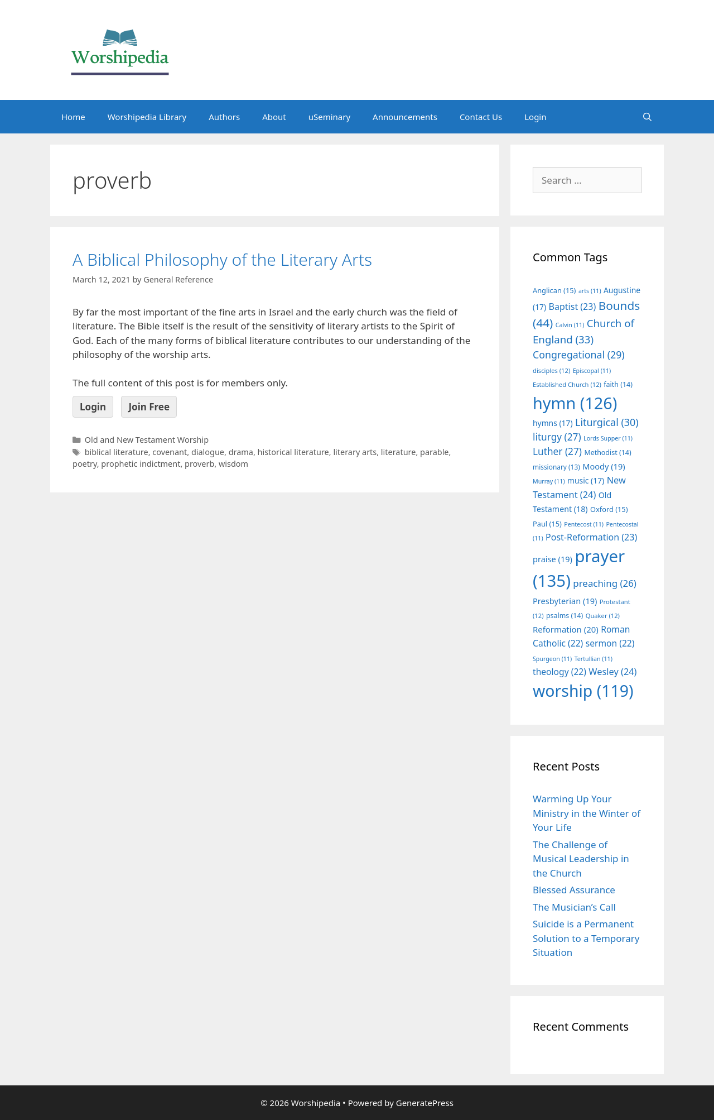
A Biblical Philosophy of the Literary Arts (222, 259)
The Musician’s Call (574, 907)
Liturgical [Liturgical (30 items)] (607, 422)
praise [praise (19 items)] (552, 558)
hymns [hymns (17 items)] (553, 423)
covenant (169, 452)
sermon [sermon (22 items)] (610, 643)
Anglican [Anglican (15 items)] (554, 290)
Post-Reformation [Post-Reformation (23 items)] (591, 537)
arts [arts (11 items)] (589, 291)
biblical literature (116, 452)
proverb (199, 463)
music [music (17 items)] (585, 480)
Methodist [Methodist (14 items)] (607, 452)
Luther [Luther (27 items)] (557, 451)
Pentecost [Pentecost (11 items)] (584, 524)
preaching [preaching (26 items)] (604, 583)
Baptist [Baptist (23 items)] (572, 306)
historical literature (293, 452)
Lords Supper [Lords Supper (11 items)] (608, 438)
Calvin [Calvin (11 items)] (570, 325)
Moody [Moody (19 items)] (603, 466)
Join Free (149, 406)
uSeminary (329, 116)
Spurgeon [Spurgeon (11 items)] (552, 659)
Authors (224, 116)
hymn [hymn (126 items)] (575, 403)
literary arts (355, 452)
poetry (85, 463)
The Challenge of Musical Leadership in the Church (581, 858)
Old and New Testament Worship (147, 439)
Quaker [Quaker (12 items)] (603, 615)
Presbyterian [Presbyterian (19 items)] (565, 600)
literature (398, 452)
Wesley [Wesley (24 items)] (612, 672)
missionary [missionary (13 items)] (556, 466)
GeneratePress (425, 1102)
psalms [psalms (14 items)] (564, 615)
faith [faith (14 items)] (618, 384)
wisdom (233, 463)
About (274, 116)
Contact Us (481, 116)
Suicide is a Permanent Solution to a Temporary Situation (586, 938)
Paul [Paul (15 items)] (547, 524)
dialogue (207, 452)
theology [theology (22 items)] (559, 672)
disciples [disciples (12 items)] (551, 370)
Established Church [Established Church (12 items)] (567, 384)
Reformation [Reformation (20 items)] (566, 629)
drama (241, 452)
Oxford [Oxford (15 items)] (609, 509)
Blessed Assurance (574, 889)
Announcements (405, 116)
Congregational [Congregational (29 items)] (579, 354)
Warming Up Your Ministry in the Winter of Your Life (586, 813)
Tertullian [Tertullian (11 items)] (593, 659)
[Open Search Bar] (647, 116)
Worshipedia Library (147, 116)
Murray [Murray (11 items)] (549, 481)
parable (434, 452)
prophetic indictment (140, 463)
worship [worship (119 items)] (583, 690)
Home (73, 116)
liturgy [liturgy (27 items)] (557, 436)
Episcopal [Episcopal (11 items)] (592, 371)
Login (535, 116)
